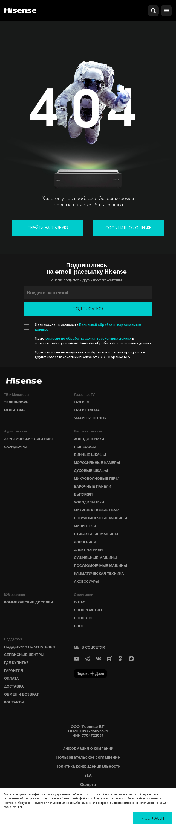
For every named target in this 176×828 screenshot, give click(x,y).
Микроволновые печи (96, 478)
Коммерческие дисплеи (28, 602)
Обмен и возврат (21, 694)
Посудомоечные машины (100, 518)
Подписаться (88, 308)
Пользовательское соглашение (88, 757)
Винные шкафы (90, 454)
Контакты (14, 702)
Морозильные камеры (97, 462)
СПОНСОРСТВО (88, 610)
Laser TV (81, 402)
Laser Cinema (87, 410)
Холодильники (89, 439)
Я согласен (153, 818)
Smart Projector (90, 418)
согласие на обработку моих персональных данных (88, 338)
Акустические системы (28, 439)
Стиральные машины (96, 534)
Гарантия (13, 670)
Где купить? (16, 662)
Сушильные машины (95, 557)
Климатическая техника (99, 573)
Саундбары (15, 446)
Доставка (14, 686)
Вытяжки (83, 494)
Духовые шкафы (91, 470)
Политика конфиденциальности (87, 766)
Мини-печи (85, 526)
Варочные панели (92, 486)
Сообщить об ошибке (128, 227)
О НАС (79, 602)
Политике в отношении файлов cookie (117, 798)
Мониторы (15, 410)
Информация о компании (88, 748)
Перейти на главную (48, 227)
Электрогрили (88, 549)
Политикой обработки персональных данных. (88, 327)
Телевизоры (17, 402)
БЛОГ (79, 626)
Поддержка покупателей (29, 646)
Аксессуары (86, 581)
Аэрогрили (85, 542)
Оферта (88, 784)
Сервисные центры (24, 654)
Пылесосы (85, 446)
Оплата (11, 678)
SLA (88, 775)
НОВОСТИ (83, 618)
